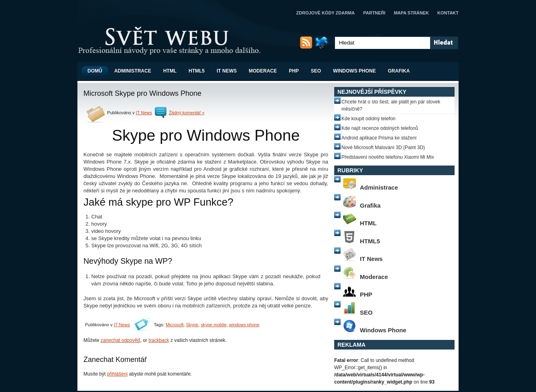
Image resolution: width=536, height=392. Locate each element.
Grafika (399, 71)
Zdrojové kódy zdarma (325, 12)
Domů (94, 71)
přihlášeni (117, 374)
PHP (294, 71)
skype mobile (213, 324)
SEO (316, 71)
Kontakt (448, 12)
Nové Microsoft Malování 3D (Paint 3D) (383, 147)
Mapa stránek (411, 12)
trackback (158, 340)
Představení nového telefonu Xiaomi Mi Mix (387, 157)
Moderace (263, 71)
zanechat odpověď (120, 340)
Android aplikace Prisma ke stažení (378, 138)
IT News (227, 71)
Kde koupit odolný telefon (368, 118)
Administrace (132, 71)
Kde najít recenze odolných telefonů (379, 128)
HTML (170, 71)
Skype (192, 324)
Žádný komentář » (187, 112)
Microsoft (175, 324)
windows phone (244, 324)
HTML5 (197, 71)
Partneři (374, 12)
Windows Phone (354, 71)
